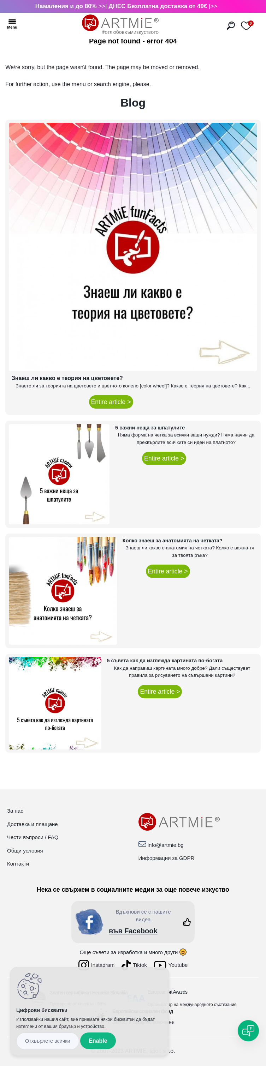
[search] (231, 25)
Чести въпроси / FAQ (32, 837)
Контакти (18, 864)
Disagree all (47, 1041)
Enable (98, 1041)
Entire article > (111, 401)
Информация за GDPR (166, 858)
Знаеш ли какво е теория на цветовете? (67, 378)
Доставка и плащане (32, 824)
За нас (15, 811)
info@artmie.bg (166, 845)
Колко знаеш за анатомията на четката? (173, 540)
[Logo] (120, 24)
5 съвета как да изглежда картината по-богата (165, 660)
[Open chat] (248, 1030)
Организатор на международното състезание (192, 1004)
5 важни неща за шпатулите (150, 427)
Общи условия (25, 851)
